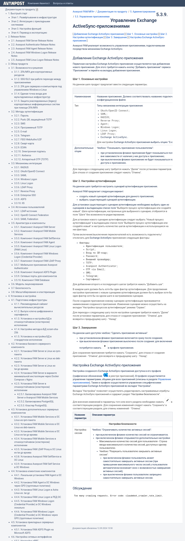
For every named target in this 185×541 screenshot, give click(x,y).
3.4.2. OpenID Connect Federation (31, 215)
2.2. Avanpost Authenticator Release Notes (33, 44)
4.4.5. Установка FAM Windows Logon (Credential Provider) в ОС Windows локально (34, 504)
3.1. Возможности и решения (27, 68)
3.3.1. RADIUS (21, 167)
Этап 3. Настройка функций (26, 28)
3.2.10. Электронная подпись (30, 151)
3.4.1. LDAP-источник (25, 211)
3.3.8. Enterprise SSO (25, 195)
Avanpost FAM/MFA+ (84, 11)
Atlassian (92, 535)
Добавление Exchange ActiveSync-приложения (99, 34)
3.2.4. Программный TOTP (28, 127)
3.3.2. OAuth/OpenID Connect (29, 171)
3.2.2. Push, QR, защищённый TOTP (33, 119)
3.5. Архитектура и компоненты (28, 223)
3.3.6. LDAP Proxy (23, 187)
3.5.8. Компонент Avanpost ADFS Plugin (35, 272)
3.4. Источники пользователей (27, 207)
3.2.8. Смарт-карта (24, 143)
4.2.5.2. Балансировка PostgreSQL (35, 401)
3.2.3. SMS (19, 123)
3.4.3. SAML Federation (26, 219)
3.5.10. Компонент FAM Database (32, 280)
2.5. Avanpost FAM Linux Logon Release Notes (35, 60)
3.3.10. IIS (19, 203)
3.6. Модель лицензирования (27, 284)
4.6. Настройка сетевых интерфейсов (31, 537)
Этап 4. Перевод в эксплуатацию (29, 32)
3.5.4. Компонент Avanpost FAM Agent (34, 242)
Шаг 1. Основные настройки (142, 34)
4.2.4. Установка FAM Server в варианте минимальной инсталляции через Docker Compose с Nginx (36, 376)
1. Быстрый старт (17, 13)
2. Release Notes (17, 36)
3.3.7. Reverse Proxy (24, 191)
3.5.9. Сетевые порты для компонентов (35, 276)
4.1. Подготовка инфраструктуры (29, 300)
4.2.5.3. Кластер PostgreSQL (32, 405)
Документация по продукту (20, 9)
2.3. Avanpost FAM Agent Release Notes (32, 48)
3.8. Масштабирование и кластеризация (33, 292)
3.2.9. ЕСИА (20, 147)
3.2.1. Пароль (21, 115)
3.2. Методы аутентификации (27, 111)
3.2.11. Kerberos (22, 155)
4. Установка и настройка (22, 296)
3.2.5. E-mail (20, 131)
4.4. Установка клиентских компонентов (33, 471)
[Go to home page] (14, 3)
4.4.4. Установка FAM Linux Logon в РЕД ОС (37, 497)
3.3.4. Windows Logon (25, 179)
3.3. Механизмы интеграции (26, 163)
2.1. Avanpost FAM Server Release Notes (32, 40)
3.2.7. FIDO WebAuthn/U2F (28, 139)
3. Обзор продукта (18, 64)
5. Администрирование (142, 11)
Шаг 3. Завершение (116, 37)
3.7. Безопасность (21, 288)
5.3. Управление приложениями (92, 16)
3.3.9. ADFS (20, 199)
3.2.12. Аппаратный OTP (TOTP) (31, 159)
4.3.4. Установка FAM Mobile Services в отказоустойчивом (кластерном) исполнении (35, 442)
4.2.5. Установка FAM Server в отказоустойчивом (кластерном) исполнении (32, 387)
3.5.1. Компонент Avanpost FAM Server (34, 227)
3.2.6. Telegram (22, 135)
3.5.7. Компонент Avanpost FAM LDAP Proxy (37, 261)
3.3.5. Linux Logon (23, 183)
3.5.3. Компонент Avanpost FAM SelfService (37, 238)
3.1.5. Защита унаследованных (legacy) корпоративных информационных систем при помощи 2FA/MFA (37, 104)
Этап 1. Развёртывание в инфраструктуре (34, 17)
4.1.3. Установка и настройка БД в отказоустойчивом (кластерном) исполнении (33, 322)
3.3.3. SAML (20, 175)
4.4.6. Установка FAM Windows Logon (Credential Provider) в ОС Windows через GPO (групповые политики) (36, 515)
